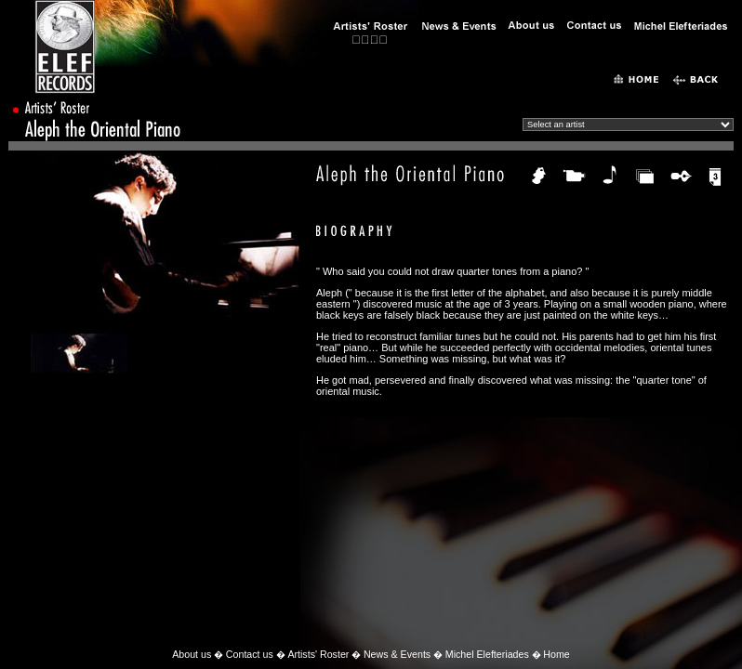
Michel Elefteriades (487, 654)
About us (191, 654)
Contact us (249, 654)
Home (556, 654)
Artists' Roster (318, 654)
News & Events (397, 654)
